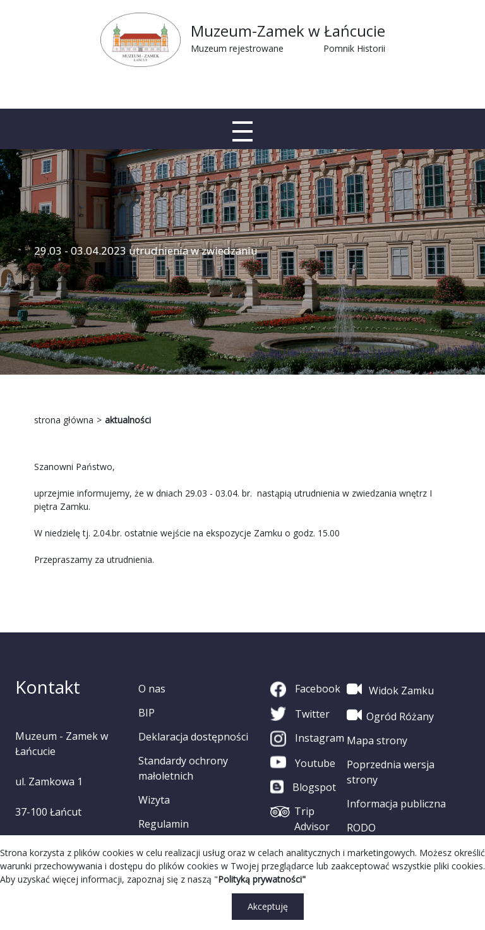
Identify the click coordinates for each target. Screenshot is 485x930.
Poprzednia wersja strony (390, 772)
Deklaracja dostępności (193, 737)
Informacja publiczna (396, 804)
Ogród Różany (390, 715)
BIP (146, 713)
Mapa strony (377, 740)
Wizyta (154, 800)
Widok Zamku (390, 689)
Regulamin (163, 824)
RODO (361, 828)
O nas (151, 689)
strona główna (63, 420)
